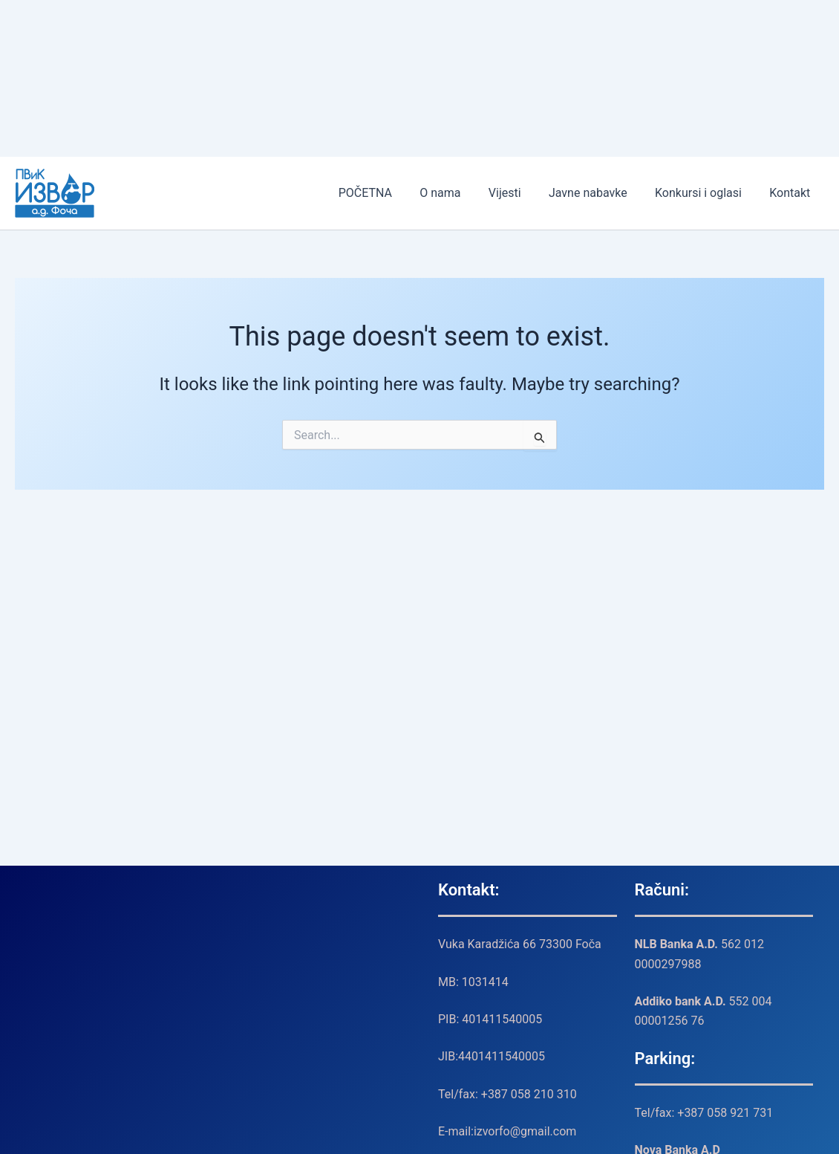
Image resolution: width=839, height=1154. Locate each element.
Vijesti (518, 193)
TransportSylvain (3, 137)
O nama (457, 193)
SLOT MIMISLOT (3, 19)
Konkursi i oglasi (704, 193)
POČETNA (387, 193)
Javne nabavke (597, 193)
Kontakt (791, 193)
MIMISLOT (2, 39)
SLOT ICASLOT (3, 0)
